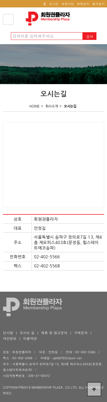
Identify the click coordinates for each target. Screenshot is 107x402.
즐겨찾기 (98, 4)
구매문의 (81, 332)
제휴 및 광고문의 (54, 332)
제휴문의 (83, 4)
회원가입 (67, 4)
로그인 (53, 4)
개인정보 (10, 338)
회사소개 (51, 106)
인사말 (8, 332)
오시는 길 (27, 332)
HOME (34, 106)
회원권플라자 (49, 18)
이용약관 (30, 338)
